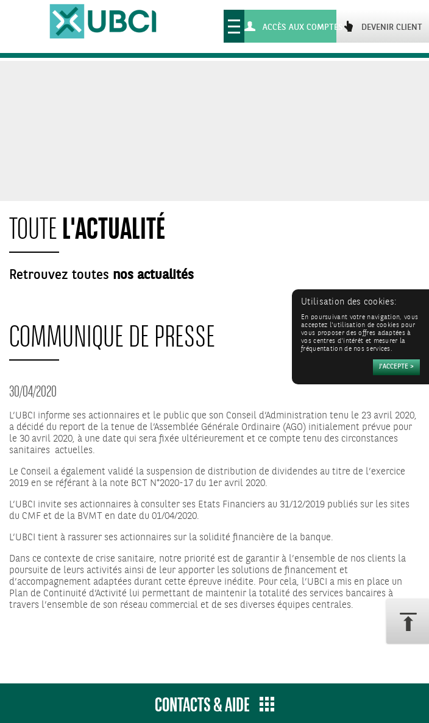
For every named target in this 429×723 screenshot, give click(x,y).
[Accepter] (396, 367)
